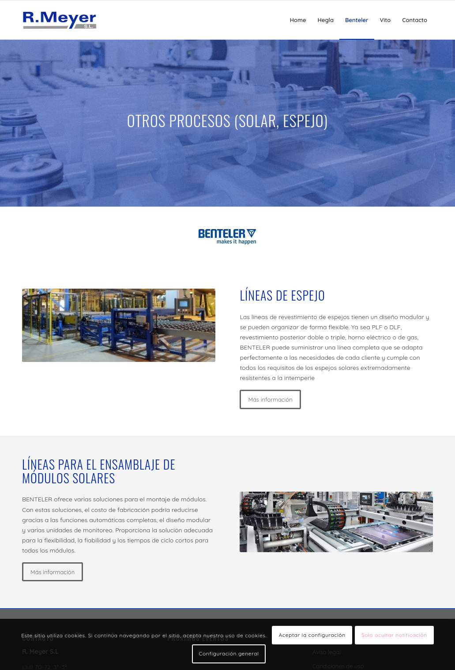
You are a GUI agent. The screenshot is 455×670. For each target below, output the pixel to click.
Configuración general (229, 653)
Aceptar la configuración (311, 635)
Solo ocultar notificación (394, 635)
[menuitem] (298, 19)
